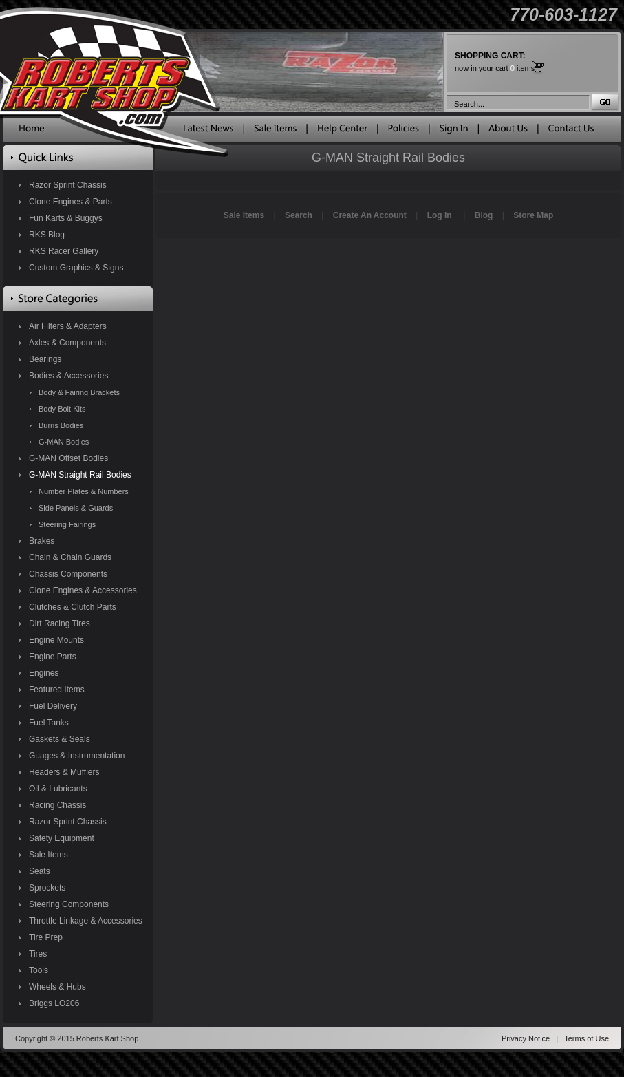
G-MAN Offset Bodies (68, 458)
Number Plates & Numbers (84, 491)
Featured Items (57, 689)
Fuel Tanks (49, 722)
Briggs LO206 (54, 1003)
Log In (439, 215)
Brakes (41, 541)
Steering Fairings (67, 524)
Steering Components (69, 904)
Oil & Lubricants (58, 788)
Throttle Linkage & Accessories (85, 921)
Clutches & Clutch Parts (72, 607)
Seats (39, 871)
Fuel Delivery (53, 706)
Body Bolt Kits (62, 409)
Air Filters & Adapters (68, 326)
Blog (484, 215)
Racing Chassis (57, 805)
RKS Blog (47, 234)
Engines (43, 673)
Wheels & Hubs (57, 987)
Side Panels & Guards (76, 508)
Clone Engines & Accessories (83, 590)
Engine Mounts (56, 640)
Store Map (533, 215)
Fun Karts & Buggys (66, 218)
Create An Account (370, 215)
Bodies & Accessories (68, 376)
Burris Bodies (61, 425)
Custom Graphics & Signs (76, 268)
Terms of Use (586, 1038)
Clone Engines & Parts (70, 201)
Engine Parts (52, 656)
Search (298, 215)
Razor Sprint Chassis (68, 185)
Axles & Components (67, 343)
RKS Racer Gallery (63, 251)
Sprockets (47, 888)
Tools (38, 970)
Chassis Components (68, 574)
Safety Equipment (61, 838)
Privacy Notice (526, 1038)
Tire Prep (46, 937)
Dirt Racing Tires (59, 623)
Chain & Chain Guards (70, 557)
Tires (38, 954)
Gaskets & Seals (59, 739)
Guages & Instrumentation (77, 755)
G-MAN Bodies (64, 442)
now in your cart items (495, 61)
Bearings (45, 359)
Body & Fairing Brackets (79, 392)
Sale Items (48, 855)
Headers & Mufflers (64, 772)
